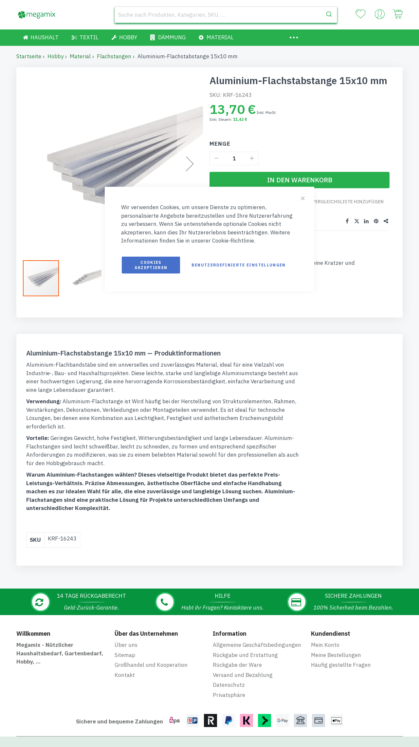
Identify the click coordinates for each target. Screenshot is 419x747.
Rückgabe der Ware (237, 664)
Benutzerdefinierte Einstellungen (238, 264)
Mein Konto (325, 644)
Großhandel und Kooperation (151, 664)
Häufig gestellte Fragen (341, 664)
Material (80, 56)
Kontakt (125, 675)
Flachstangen (114, 56)
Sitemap (125, 655)
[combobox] (226, 15)
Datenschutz (229, 684)
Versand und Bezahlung (243, 675)
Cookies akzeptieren (151, 265)
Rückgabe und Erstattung (245, 655)
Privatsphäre (229, 695)
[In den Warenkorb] (300, 180)
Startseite (28, 56)
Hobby (55, 56)
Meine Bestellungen (336, 655)
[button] (83, 278)
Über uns (126, 644)
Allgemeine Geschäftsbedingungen (257, 644)
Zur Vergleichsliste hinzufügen (344, 205)
